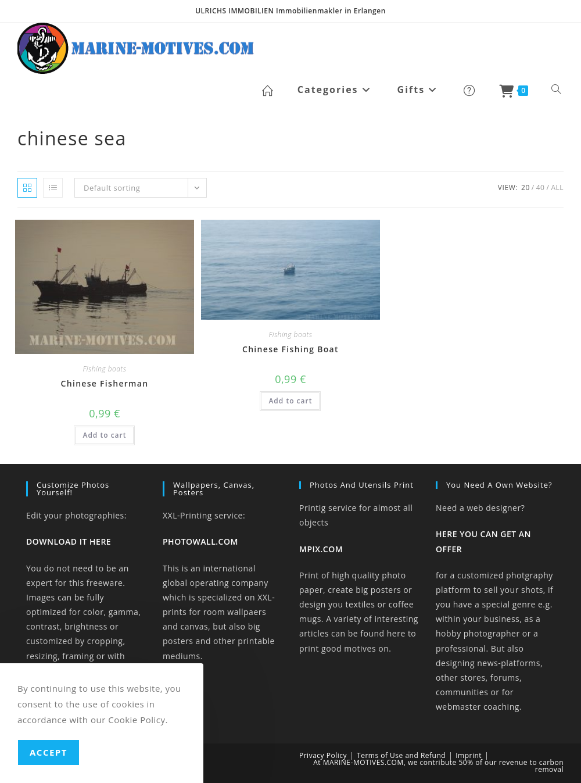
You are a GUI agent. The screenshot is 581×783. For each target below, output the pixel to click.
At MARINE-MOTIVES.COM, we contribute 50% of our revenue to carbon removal (438, 765)
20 (525, 187)
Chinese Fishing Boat (290, 349)
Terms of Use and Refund (401, 755)
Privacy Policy (323, 755)
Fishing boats (105, 369)
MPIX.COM (321, 549)
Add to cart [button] (104, 435)
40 (540, 187)
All (557, 187)
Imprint (469, 755)
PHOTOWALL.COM (200, 541)
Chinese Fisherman (105, 383)
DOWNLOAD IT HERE (68, 541)
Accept (48, 752)
